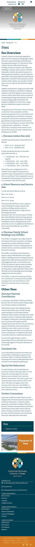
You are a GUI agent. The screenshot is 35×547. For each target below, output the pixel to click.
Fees (5, 424)
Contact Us (12, 4)
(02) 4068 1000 (7, 486)
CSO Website (5, 527)
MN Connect (5, 509)
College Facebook (6, 503)
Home (3, 43)
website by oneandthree (20, 543)
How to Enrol (5, 496)
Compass (4, 500)
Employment (11, 2)
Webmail (4, 529)
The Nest (4, 498)
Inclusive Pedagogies (7, 514)
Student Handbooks (7, 511)
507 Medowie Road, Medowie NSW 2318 (15, 483)
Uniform (4, 516)
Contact (26, 540)
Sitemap (6, 543)
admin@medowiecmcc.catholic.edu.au (15, 490)
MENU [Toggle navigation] (8, 8)
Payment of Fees (11, 429)
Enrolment (9, 43)
